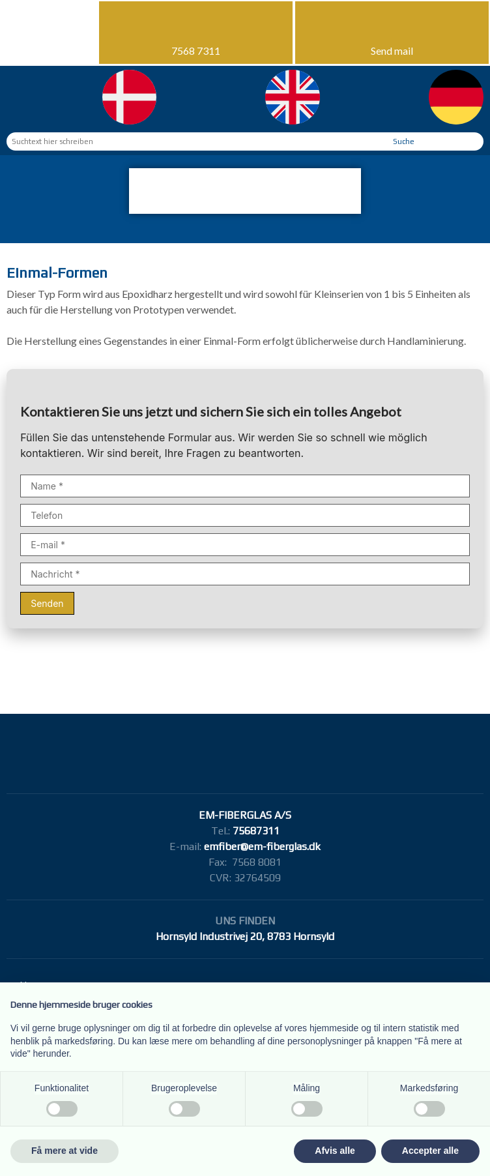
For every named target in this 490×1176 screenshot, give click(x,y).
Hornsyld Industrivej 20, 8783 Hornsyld (245, 936)
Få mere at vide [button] (64, 1150)
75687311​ (256, 831)
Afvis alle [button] (334, 1150)
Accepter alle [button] (430, 1150)
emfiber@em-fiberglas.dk (262, 846)
